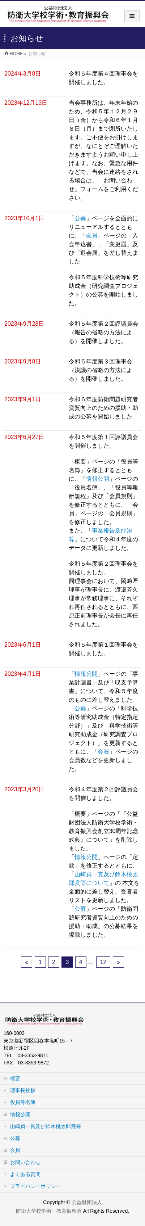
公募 (80, 218)
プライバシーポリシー (35, 1186)
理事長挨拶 (22, 1090)
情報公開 (97, 479)
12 (103, 962)
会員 (92, 235)
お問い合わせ (25, 1162)
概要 (15, 1078)
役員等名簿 (22, 1102)
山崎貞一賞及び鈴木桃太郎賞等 (45, 1126)
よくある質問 (25, 1174)
